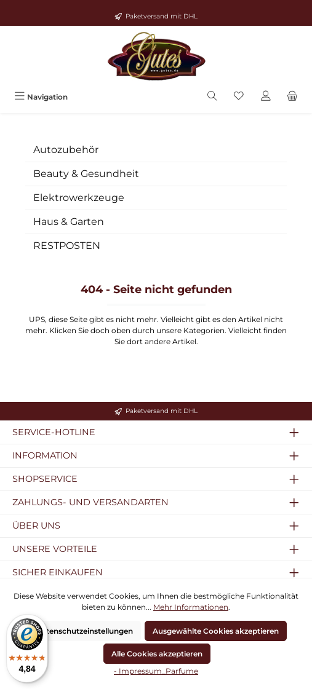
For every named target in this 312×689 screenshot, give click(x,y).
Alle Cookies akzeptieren (156, 653)
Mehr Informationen (190, 607)
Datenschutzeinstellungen (84, 631)
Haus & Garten (68, 221)
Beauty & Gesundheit (86, 173)
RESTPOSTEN (66, 245)
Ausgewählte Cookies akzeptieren (216, 631)
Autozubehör (65, 150)
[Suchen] (212, 97)
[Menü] (41, 97)
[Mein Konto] (265, 97)
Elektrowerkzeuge (78, 197)
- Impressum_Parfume (156, 670)
